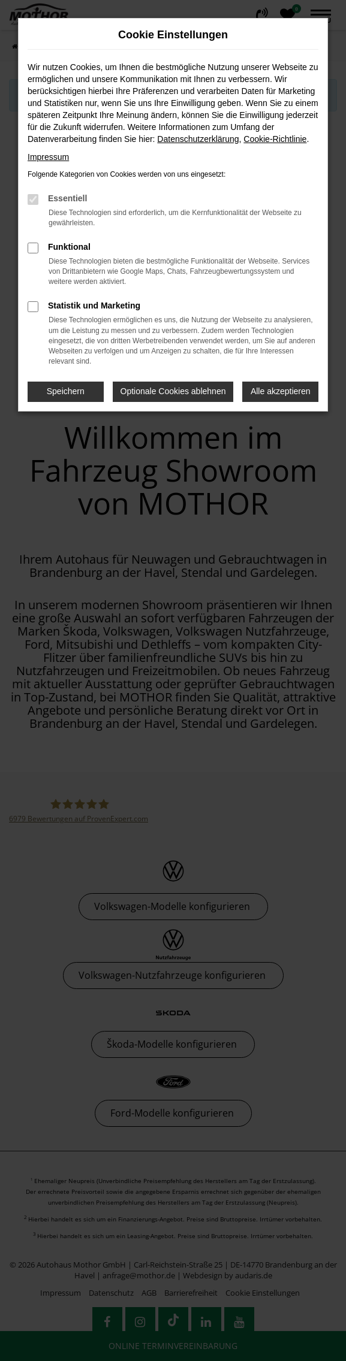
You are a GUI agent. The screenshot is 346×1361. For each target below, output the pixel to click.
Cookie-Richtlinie (274, 139)
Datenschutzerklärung (198, 139)
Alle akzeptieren (281, 391)
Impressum (48, 157)
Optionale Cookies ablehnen (173, 391)
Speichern (66, 391)
